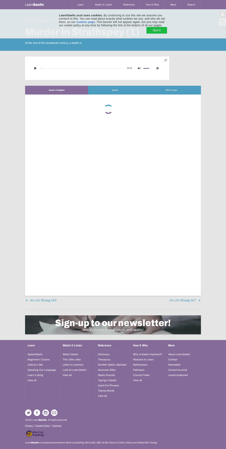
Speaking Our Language (42, 369)
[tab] (56, 90)
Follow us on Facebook (37, 412)
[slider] (82, 68)
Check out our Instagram (45, 412)
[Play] (35, 68)
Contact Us (54, 412)
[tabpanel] (113, 195)
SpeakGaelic (35, 354)
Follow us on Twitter (28, 412)
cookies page (85, 22)
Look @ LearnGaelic (75, 369)
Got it (157, 30)
